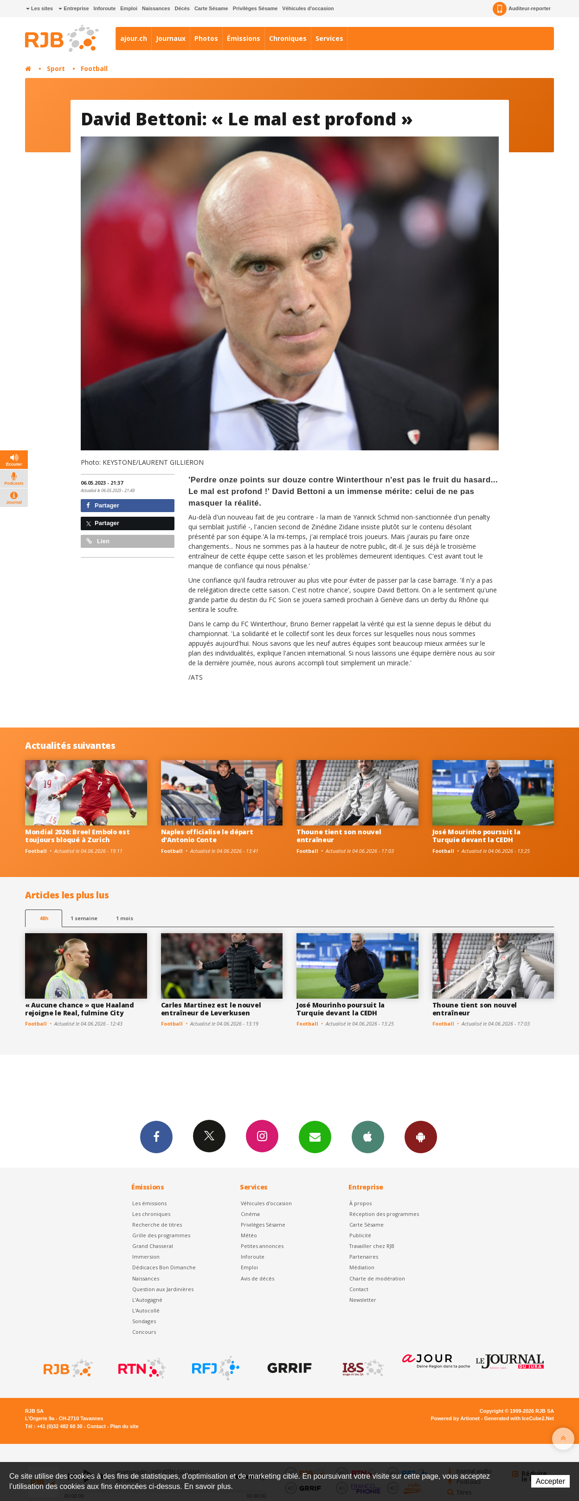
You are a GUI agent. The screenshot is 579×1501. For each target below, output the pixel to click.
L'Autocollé (146, 1310)
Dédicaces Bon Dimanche (164, 1267)
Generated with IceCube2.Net (519, 1418)
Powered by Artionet (455, 1418)
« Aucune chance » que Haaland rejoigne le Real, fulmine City (79, 1009)
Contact (358, 1289)
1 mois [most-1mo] (124, 918)
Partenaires (363, 1257)
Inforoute (105, 8)
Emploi (128, 8)
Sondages (144, 1321)
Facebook (156, 1136)
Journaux (171, 38)
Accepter (550, 1481)
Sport (56, 68)
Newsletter (362, 1300)
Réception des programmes (384, 1214)
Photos (206, 38)
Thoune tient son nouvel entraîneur (338, 835)
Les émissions (149, 1203)
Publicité (360, 1235)
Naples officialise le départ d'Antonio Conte (207, 835)
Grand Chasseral (152, 1246)
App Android (421, 1136)
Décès (182, 8)
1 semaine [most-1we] (84, 918)
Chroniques (288, 38)
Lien (97, 541)
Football (94, 68)
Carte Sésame (211, 8)
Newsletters (315, 1136)
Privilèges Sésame (255, 8)
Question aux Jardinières (162, 1289)
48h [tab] (43, 918)
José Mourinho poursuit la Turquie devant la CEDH (476, 835)
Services (329, 38)
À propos (360, 1203)
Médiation (361, 1267)
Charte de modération (377, 1278)
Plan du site (124, 1426)
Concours (144, 1332)
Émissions (243, 38)
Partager (102, 505)
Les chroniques (151, 1214)
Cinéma (250, 1214)
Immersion (146, 1257)
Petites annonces (262, 1246)
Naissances (156, 8)
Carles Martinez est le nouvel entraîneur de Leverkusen (211, 1009)
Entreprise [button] (73, 8)
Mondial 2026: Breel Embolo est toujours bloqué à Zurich (77, 835)
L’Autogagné (147, 1300)
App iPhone (368, 1136)
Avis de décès (257, 1278)
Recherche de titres (157, 1225)
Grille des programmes (161, 1235)
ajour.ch (133, 38)
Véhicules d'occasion (308, 8)
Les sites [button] (39, 8)
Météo (249, 1235)
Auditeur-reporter (522, 9)
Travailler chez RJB (371, 1246)
